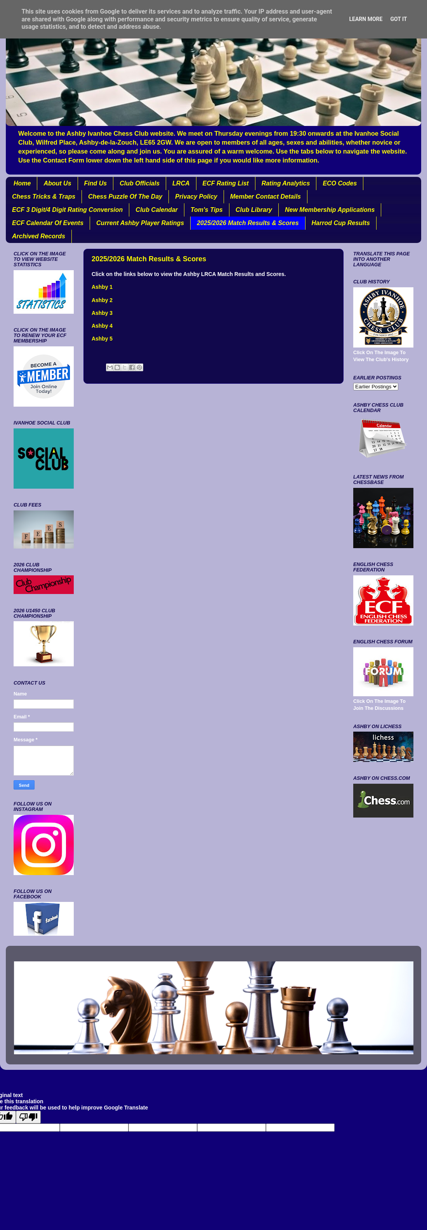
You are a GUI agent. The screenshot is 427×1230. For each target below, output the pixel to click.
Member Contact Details (265, 196)
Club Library (254, 209)
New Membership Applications (330, 209)
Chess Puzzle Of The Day (125, 196)
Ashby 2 (102, 300)
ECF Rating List (226, 183)
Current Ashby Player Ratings (140, 223)
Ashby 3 (102, 313)
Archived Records (38, 236)
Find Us (95, 183)
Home (22, 183)
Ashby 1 (102, 287)
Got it (398, 19)
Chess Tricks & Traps (43, 196)
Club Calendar (156, 209)
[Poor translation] (28, 1117)
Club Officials (140, 183)
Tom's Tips (207, 209)
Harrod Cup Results (341, 223)
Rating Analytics (286, 183)
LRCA (180, 183)
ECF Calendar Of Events (47, 223)
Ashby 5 (102, 338)
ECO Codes (340, 183)
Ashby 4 (102, 326)
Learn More (365, 19)
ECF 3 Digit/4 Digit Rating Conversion (67, 209)
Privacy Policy (196, 196)
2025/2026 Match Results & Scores (248, 223)
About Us (57, 183)
